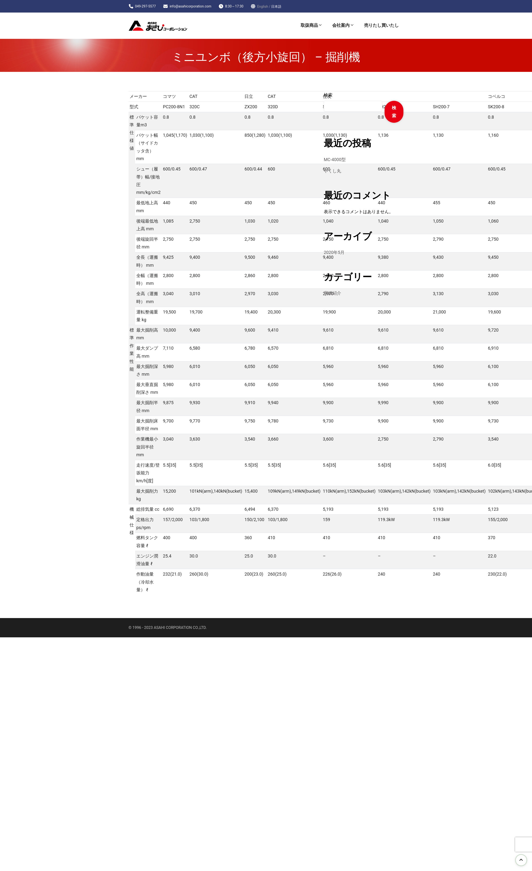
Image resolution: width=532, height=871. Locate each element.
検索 (328, 94)
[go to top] (521, 860)
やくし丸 (332, 170)
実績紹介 (332, 293)
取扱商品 (309, 25)
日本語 (276, 6)
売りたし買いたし (381, 25)
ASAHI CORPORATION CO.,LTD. (180, 627)
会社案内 (341, 25)
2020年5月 (334, 252)
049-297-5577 (145, 6)
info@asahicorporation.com (190, 6)
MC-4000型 (335, 159)
